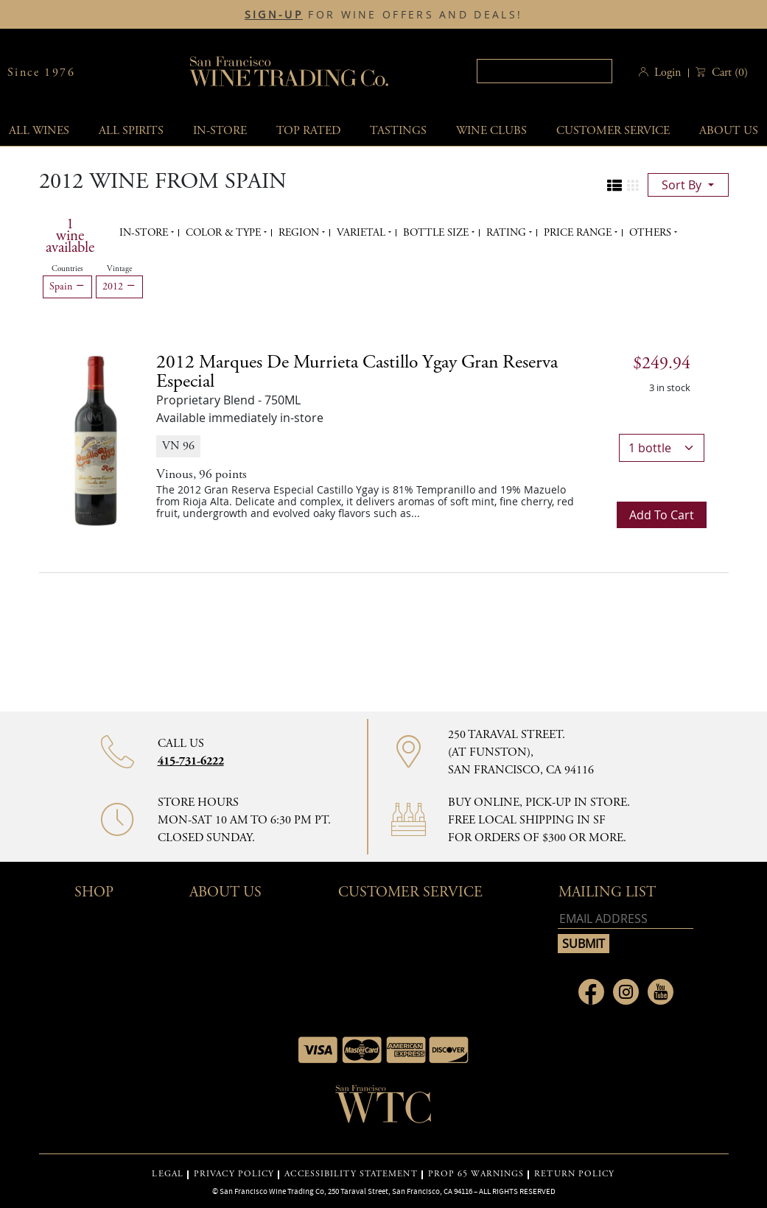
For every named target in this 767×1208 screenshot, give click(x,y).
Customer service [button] (613, 130)
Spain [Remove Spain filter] (67, 286)
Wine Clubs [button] (491, 130)
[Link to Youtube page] (660, 992)
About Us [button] (225, 892)
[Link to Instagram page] (626, 992)
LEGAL (167, 1174)
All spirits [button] (131, 130)
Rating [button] (507, 232)
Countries (67, 269)
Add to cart (661, 515)
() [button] (728, 72)
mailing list (607, 892)
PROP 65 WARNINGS (476, 1174)
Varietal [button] (362, 232)
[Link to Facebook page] (591, 992)
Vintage (119, 269)
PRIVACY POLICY (234, 1174)
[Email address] (625, 919)
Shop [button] (93, 892)
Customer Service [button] (410, 892)
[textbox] (544, 71)
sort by (683, 185)
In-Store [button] (220, 130)
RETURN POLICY (574, 1174)
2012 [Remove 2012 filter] (119, 286)
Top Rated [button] (308, 130)
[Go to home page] (384, 1108)
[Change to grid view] (633, 185)
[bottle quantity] (661, 448)
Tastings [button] (398, 130)
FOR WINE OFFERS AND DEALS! (383, 14)
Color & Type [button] (225, 232)
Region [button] (300, 232)
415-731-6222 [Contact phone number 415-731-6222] (191, 761)
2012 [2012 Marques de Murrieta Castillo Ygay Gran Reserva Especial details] (357, 372)
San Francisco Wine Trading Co (289, 72)
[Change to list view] (614, 185)
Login (667, 72)
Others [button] (651, 232)
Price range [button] (579, 232)
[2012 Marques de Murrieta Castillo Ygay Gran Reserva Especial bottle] (95, 440)
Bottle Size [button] (437, 232)
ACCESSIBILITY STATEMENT (350, 1174)
